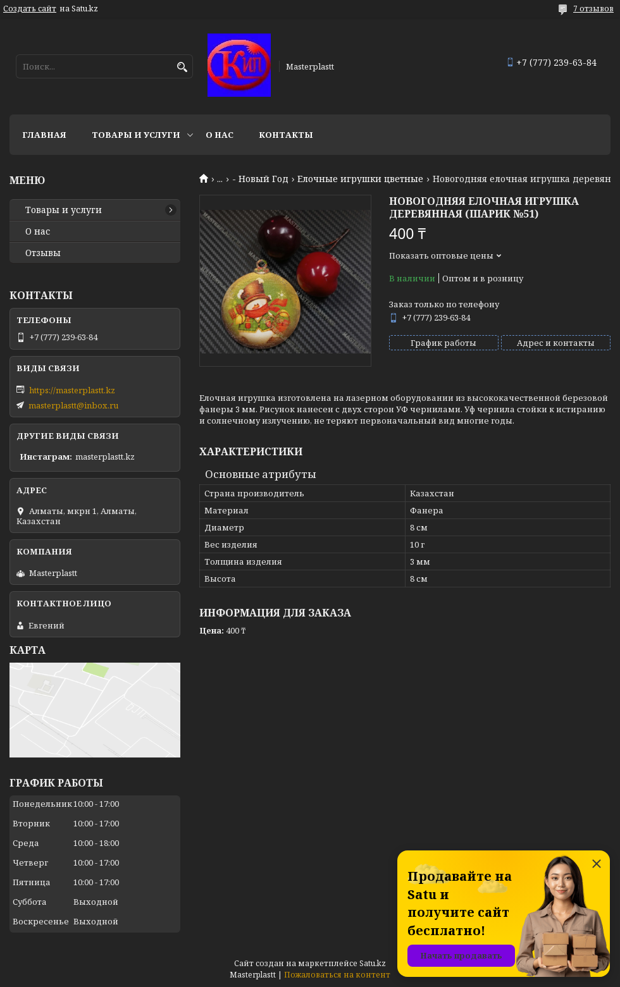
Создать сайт (29, 8)
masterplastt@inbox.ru (73, 405)
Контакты (286, 134)
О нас (219, 134)
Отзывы (43, 253)
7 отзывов (593, 8)
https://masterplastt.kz (72, 390)
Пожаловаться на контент (337, 974)
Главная (44, 134)
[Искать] (182, 67)
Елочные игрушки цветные (360, 179)
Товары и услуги (136, 134)
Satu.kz (372, 963)
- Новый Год (260, 179)
